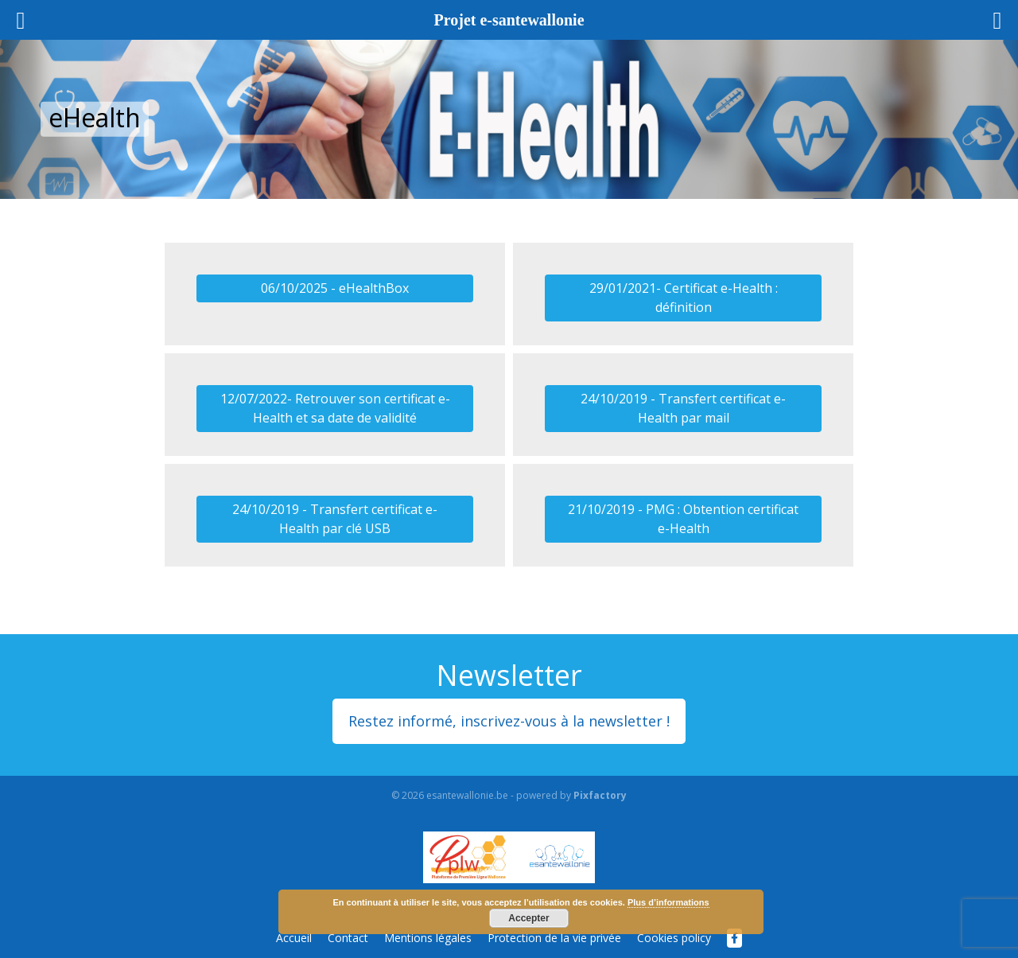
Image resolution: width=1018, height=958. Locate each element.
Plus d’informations (668, 902)
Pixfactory (600, 795)
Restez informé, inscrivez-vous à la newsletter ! (509, 720)
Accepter (528, 918)
